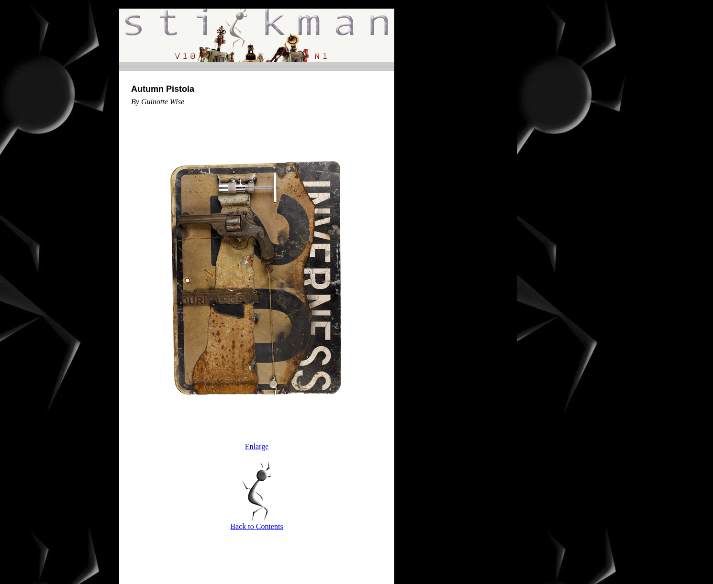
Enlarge (256, 446)
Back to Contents (256, 526)
